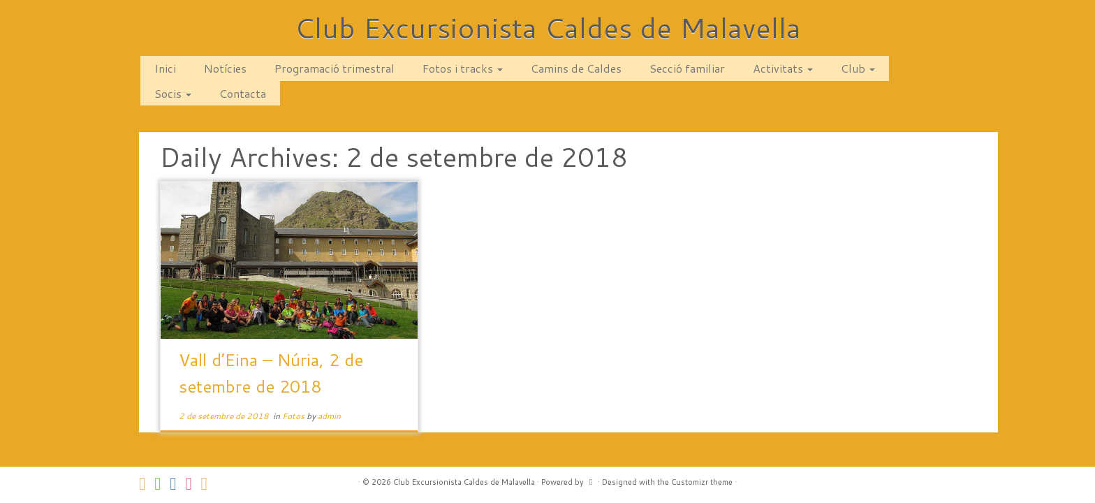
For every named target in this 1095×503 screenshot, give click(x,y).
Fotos (294, 416)
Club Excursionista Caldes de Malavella (548, 28)
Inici (165, 68)
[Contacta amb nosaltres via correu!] (146, 484)
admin (329, 416)
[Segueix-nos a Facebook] (177, 484)
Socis (172, 93)
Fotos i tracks (462, 68)
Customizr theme (702, 482)
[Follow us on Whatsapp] (162, 484)
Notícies (225, 68)
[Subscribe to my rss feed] (208, 484)
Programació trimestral (334, 68)
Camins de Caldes (576, 68)
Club (858, 68)
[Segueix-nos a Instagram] (192, 484)
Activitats (783, 68)
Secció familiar (687, 68)
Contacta (242, 93)
